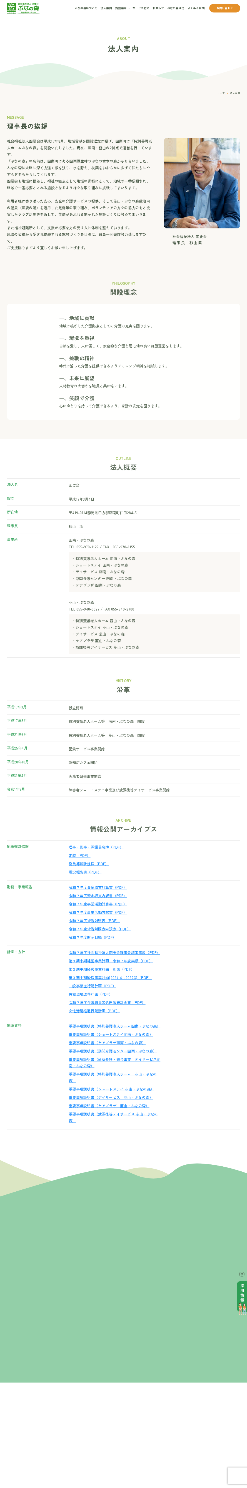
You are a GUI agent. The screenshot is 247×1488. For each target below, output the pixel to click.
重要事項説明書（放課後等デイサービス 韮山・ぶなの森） (113, 1127)
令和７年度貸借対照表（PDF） (94, 929)
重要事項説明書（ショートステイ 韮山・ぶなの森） (111, 1098)
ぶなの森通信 (175, 8)
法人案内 (106, 8)
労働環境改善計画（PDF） (91, 1003)
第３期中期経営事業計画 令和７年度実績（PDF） (111, 970)
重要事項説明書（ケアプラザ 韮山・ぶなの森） (109, 1115)
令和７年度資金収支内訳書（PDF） (98, 905)
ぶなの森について (86, 8)
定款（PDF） (79, 864)
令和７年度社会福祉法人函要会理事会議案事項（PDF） (114, 962)
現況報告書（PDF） (85, 881)
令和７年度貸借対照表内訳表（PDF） (100, 938)
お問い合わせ (224, 8)
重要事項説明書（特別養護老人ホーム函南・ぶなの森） (114, 1035)
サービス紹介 (141, 8)
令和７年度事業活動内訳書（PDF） (98, 921)
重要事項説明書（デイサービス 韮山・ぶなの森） (111, 1106)
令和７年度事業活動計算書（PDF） (98, 913)
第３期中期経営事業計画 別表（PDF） (101, 978)
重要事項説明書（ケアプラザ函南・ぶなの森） (107, 1052)
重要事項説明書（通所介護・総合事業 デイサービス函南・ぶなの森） (114, 1072)
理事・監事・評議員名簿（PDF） (96, 856)
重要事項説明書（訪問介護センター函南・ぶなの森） (113, 1060)
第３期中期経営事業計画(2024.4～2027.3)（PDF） (110, 986)
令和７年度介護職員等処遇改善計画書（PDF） (107, 1011)
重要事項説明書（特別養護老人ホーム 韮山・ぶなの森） (113, 1087)
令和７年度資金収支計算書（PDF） (98, 896)
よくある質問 (196, 8)
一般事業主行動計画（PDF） (92, 995)
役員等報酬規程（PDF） (89, 873)
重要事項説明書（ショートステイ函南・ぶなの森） (111, 1043)
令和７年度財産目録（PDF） (92, 946)
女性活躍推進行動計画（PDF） (94, 1020)
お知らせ (158, 8)
